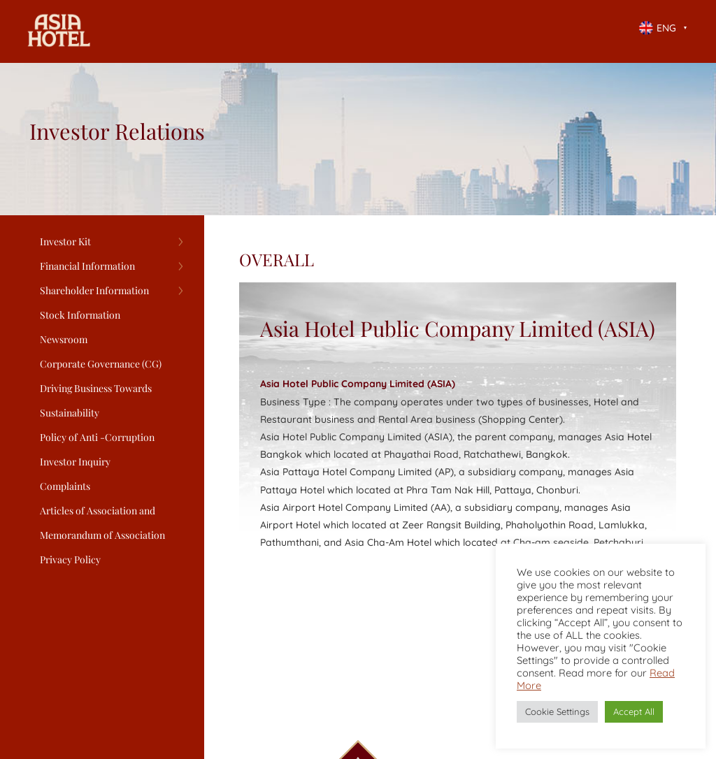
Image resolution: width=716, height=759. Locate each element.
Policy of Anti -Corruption (97, 437)
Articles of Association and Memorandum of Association (102, 523)
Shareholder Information (94, 290)
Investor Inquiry (75, 461)
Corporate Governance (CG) (101, 363)
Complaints (65, 486)
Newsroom (63, 339)
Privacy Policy (70, 559)
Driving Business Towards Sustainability (96, 400)
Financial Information (87, 266)
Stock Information (80, 314)
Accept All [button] (633, 711)
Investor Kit (65, 241)
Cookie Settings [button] (557, 711)
